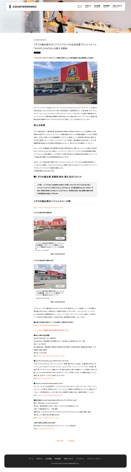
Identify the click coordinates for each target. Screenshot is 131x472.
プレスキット (80, 459)
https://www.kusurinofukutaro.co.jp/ (51, 356)
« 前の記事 (59, 441)
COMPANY (97, 6)
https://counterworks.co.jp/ (48, 418)
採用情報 (58, 459)
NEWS (88, 6)
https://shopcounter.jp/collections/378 (48, 207)
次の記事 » (71, 441)
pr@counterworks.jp (46, 428)
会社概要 (48, 459)
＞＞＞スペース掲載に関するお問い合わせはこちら (51, 330)
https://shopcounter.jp (46, 378)
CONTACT (117, 6)
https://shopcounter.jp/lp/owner (47, 325)
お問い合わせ (68, 459)
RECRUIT (106, 6)
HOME (80, 6)
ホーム (31, 459)
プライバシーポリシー (94, 459)
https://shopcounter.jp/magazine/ (50, 395)
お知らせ (39, 459)
